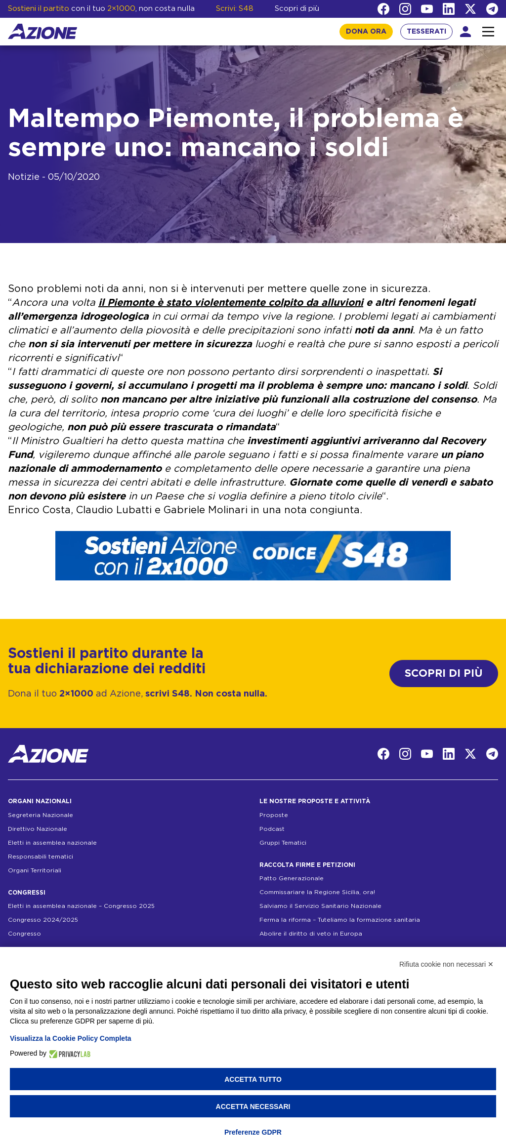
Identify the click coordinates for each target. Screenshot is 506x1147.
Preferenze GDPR (253, 1132)
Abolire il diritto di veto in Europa (310, 934)
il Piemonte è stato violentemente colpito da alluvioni (230, 303)
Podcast (272, 829)
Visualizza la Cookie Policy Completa (70, 1038)
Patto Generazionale (291, 878)
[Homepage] (42, 31)
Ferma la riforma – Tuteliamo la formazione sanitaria (339, 920)
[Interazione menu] (488, 31)
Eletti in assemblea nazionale (52, 843)
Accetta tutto (253, 1079)
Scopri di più (297, 8)
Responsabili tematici (40, 857)
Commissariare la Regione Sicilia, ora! (317, 892)
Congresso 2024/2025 (43, 920)
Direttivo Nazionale (37, 829)
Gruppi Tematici (282, 843)
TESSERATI (426, 31)
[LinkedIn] (449, 9)
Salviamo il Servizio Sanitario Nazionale (320, 906)
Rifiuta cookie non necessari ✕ (446, 964)
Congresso (24, 934)
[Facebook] (383, 9)
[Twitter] (470, 9)
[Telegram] (492, 9)
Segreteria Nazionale (40, 815)
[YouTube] (427, 9)
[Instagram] (405, 9)
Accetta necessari (253, 1106)
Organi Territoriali (34, 870)
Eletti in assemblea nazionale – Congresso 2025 (81, 906)
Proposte (273, 815)
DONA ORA (366, 31)
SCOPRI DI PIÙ (444, 673)
